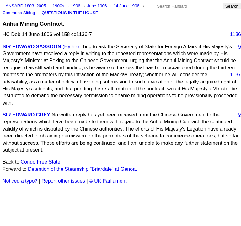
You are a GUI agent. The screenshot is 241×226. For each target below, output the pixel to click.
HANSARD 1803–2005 (24, 5)
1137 (235, 74)
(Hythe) (70, 46)
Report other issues (63, 181)
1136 (235, 34)
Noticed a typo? (20, 181)
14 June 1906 (127, 5)
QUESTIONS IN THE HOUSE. (70, 12)
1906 (76, 5)
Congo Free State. (41, 161)
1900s (58, 5)
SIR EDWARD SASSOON (32, 46)
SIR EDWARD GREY (26, 114)
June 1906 (97, 5)
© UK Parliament (107, 181)
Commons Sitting (19, 12)
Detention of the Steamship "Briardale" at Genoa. (82, 169)
